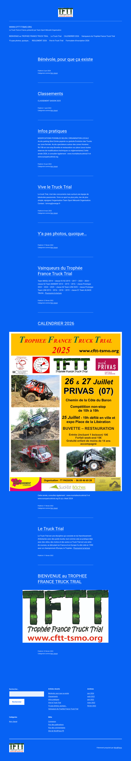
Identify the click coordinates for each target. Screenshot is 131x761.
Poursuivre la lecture (53, 293)
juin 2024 (90, 693)
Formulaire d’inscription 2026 (77, 41)
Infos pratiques (52, 131)
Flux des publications (56, 725)
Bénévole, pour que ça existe (65, 59)
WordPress (118, 748)
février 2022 (91, 706)
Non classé (54, 73)
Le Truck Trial (56, 36)
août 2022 (91, 696)
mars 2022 (91, 703)
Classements (50, 93)
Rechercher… (14, 689)
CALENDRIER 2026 (71, 36)
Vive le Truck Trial (56, 41)
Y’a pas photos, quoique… (19, 41)
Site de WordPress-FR (56, 731)
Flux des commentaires (56, 728)
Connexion (52, 721)
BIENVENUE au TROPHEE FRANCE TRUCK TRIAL (28, 36)
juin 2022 (90, 699)
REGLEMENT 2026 (39, 41)
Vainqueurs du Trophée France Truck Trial (98, 36)
